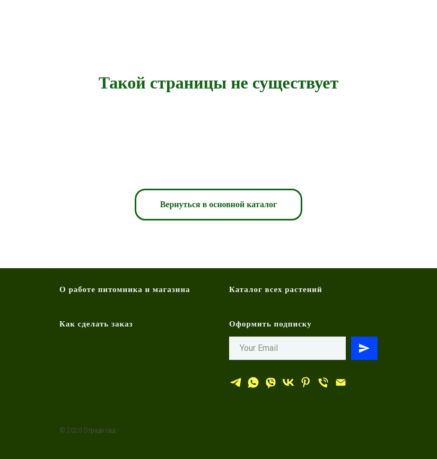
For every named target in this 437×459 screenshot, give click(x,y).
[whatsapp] (253, 382)
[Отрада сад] (235, 382)
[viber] (270, 382)
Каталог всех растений (275, 289)
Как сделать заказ (96, 324)
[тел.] (323, 382)
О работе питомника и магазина (124, 289)
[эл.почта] (340, 382)
